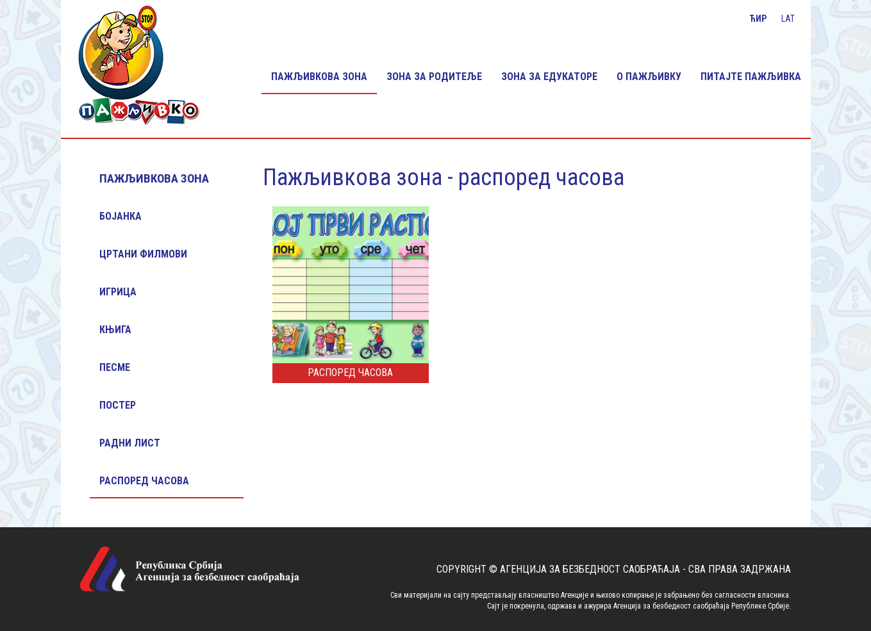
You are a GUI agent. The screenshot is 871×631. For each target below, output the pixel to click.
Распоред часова (144, 481)
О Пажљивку (649, 76)
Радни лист (129, 443)
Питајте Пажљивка (751, 76)
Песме (114, 367)
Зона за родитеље (434, 76)
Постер (117, 405)
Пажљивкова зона (319, 76)
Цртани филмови (143, 254)
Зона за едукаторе (549, 76)
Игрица (118, 292)
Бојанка (120, 216)
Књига (115, 330)
